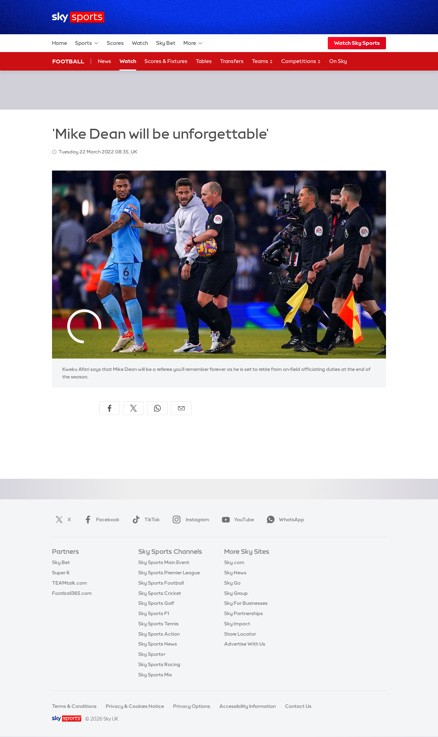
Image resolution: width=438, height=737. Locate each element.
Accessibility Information (247, 706)
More (193, 43)
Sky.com (234, 562)
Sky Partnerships (243, 613)
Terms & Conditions (74, 706)
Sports (87, 43)
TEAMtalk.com (69, 582)
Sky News (235, 572)
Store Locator (240, 634)
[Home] (78, 17)
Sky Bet (166, 43)
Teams (262, 61)
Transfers (232, 61)
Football (68, 61)
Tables (204, 61)
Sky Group (236, 593)
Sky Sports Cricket (159, 593)
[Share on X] (133, 408)
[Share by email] (181, 408)
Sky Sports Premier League (169, 572)
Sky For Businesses (246, 603)
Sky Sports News (157, 643)
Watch (140, 43)
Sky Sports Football (161, 582)
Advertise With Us (244, 643)
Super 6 (60, 572)
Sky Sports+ (152, 654)
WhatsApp (284, 519)
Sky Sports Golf (156, 603)
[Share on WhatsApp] (157, 408)
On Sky (338, 61)
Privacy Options (191, 706)
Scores (115, 43)
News (104, 61)
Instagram (189, 519)
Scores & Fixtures (166, 61)
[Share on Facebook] (109, 408)
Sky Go (232, 582)
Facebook (100, 519)
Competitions (301, 61)
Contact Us (298, 706)
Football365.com (72, 593)
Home (59, 43)
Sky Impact (237, 623)
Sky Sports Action (159, 634)
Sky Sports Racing (159, 664)
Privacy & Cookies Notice (135, 706)
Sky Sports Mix (155, 674)
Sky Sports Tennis (158, 623)
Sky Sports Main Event (163, 562)
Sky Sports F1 (153, 613)
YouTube (236, 519)
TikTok (144, 519)
